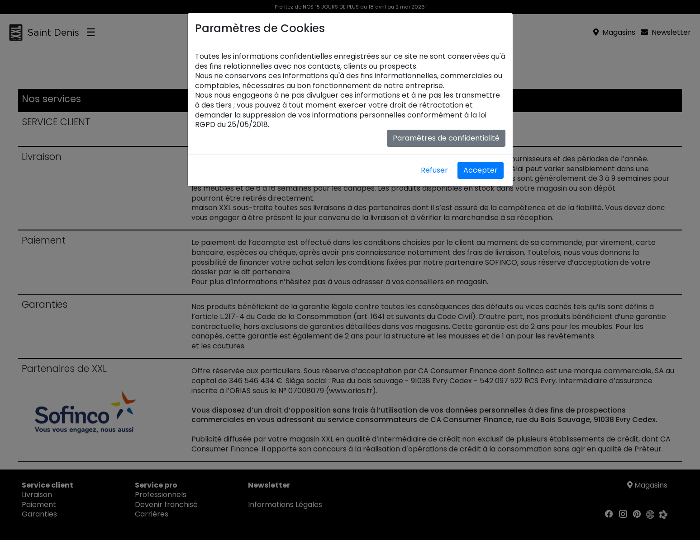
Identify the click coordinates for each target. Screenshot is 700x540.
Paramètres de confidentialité (446, 138)
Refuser (434, 170)
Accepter (480, 170)
